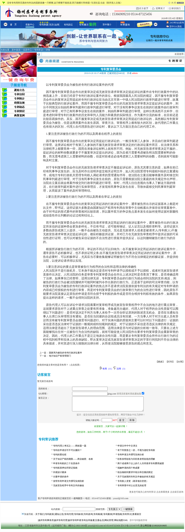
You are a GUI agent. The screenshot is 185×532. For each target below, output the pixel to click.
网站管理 (108, 523)
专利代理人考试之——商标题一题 (69, 448)
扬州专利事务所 (46, 523)
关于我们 (39, 517)
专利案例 (107, 517)
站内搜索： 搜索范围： (92, 512)
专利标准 (78, 517)
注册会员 (99, 523)
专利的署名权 (59, 457)
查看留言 (136, 517)
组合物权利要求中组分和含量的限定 (135, 475)
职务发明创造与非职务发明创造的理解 (136, 461)
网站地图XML (121, 523)
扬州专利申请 (74, 523)
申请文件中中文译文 (127, 448)
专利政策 (49, 517)
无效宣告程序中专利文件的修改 (68, 488)
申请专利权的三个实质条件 (66, 466)
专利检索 (98, 517)
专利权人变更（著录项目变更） (133, 484)
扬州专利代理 (60, 523)
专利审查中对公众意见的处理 (132, 488)
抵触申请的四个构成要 (129, 470)
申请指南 (117, 517)
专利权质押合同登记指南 (65, 470)
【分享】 (180, 361)
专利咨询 (88, 517)
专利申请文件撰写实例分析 (131, 457)
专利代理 (68, 517)
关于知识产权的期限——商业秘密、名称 (73, 461)
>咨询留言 (77, 501)
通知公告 (59, 517)
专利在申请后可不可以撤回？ (67, 453)
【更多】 (160, 361)
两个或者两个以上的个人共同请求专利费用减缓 (141, 466)
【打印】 (170, 361)
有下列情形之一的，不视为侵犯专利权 (136, 453)
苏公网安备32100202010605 (153, 528)
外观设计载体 (59, 475)
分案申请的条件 (61, 479)
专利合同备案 (88, 523)
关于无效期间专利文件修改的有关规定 (136, 479)
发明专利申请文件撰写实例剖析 (68, 484)
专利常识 (127, 517)
